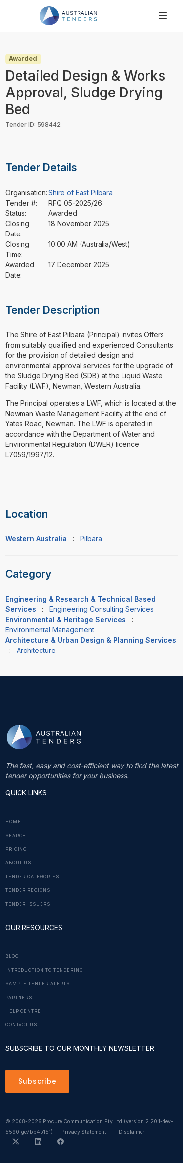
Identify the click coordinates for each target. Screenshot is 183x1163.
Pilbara (91, 539)
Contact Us (21, 1025)
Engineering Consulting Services (101, 609)
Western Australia (36, 539)
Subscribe (37, 1081)
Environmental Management (49, 630)
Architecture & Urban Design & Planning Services (90, 640)
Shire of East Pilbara (80, 192)
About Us (18, 863)
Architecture (36, 650)
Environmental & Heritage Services (65, 619)
